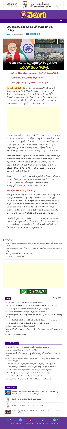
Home (12, 424)
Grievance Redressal (42, 424)
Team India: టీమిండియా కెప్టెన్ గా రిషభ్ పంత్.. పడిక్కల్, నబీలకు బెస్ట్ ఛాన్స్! (29, 370)
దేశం (9, 34)
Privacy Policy (29, 424)
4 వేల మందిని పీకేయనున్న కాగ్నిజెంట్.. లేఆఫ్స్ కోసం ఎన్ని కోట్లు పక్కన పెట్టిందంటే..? (31, 364)
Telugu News (55, 424)
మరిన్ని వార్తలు (57, 298)
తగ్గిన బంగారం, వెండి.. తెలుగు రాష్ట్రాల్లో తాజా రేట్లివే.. (22, 350)
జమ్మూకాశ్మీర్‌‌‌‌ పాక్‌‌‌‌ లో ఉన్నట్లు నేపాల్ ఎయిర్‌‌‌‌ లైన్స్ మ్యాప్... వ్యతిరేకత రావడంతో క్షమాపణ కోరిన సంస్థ (34, 249)
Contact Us (19, 424)
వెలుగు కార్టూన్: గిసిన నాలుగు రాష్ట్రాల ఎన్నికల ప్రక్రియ (28, 405)
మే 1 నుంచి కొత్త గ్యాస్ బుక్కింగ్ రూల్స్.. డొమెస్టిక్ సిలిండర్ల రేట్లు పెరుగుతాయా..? (29, 379)
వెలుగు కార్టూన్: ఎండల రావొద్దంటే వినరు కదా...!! (26, 399)
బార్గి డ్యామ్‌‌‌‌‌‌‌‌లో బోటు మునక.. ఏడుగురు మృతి (19, 254)
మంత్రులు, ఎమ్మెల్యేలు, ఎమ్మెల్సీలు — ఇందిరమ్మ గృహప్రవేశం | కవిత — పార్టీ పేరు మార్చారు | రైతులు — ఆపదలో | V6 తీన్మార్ (36, 392)
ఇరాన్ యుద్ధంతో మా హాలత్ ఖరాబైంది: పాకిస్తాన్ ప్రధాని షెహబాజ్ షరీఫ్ (27, 323)
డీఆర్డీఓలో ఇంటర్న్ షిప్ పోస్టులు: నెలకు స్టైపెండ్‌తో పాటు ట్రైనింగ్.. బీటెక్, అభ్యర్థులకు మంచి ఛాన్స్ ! (33, 354)
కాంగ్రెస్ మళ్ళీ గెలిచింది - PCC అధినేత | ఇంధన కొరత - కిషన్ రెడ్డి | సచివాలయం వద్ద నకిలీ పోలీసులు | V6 (36, 412)
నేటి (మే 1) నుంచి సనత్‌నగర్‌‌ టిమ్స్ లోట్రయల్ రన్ (20, 326)
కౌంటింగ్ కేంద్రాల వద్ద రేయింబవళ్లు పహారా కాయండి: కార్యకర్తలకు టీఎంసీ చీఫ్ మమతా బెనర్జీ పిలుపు (34, 244)
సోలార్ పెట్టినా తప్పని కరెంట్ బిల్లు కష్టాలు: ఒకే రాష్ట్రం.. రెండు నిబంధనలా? (28, 347)
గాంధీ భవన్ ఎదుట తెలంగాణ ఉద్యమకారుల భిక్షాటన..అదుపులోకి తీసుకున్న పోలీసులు (31, 306)
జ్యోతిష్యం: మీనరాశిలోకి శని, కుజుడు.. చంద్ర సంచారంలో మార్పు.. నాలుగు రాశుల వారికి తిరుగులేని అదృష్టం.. (32, 359)
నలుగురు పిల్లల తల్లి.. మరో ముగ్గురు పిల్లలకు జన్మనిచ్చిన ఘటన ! (25, 376)
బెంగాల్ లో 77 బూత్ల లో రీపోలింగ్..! (17, 256)
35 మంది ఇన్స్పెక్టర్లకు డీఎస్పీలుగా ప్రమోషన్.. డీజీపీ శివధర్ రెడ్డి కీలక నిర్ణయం (29, 373)
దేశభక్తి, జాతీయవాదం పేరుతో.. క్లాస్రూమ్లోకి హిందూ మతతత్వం (24, 303)
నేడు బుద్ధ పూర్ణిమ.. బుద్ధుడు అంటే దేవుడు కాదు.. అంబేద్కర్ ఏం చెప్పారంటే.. (28, 309)
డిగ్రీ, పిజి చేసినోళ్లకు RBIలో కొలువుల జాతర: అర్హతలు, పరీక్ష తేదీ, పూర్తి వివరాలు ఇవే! (31, 367)
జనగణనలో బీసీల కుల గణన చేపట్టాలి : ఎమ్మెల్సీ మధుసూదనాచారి (25, 312)
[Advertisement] (33, 119)
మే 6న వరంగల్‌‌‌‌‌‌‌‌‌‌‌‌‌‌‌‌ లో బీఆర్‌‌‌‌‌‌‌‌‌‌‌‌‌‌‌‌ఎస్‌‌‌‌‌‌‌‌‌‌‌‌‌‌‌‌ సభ (16, 334)
